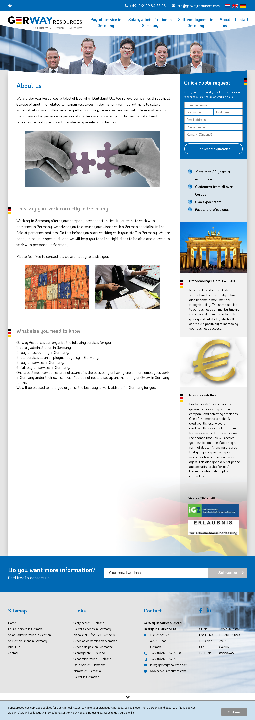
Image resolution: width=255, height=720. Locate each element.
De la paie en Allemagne (89, 670)
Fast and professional (212, 214)
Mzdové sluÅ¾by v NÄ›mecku (94, 640)
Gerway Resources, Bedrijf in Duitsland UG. (163, 631)
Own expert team (208, 206)
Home (12, 628)
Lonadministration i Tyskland (92, 664)
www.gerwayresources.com (165, 676)
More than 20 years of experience (212, 180)
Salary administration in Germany (150, 22)
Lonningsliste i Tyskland (89, 658)
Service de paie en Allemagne (93, 652)
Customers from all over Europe (214, 195)
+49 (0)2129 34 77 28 (145, 5)
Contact (242, 19)
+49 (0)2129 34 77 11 (161, 664)
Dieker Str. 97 (156, 646)
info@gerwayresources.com (196, 5)
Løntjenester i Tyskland (88, 628)
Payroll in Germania (86, 682)
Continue (234, 712)
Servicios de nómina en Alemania (95, 646)
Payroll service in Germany (105, 22)
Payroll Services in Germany (92, 634)
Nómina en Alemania (87, 676)
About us (225, 22)
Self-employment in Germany (195, 22)
